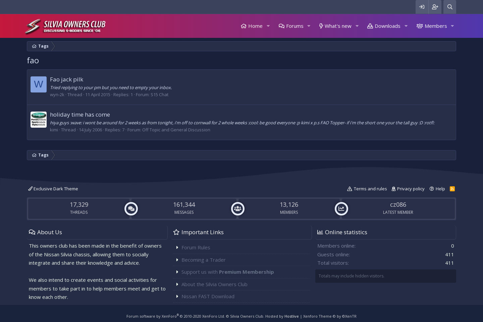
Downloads (387, 25)
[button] (268, 26)
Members (436, 25)
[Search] (449, 7)
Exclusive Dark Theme (53, 189)
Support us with (227, 271)
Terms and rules (370, 189)
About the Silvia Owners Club (214, 284)
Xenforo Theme (330, 316)
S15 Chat (159, 94)
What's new (338, 25)
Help (440, 189)
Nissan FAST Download (207, 296)
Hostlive (291, 316)
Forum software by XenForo (175, 316)
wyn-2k (57, 94)
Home (255, 25)
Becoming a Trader (203, 259)
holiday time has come (80, 114)
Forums (295, 25)
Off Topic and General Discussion (176, 130)
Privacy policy (411, 189)
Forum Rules (195, 247)
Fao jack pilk (66, 79)
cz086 (398, 204)
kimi (54, 130)
